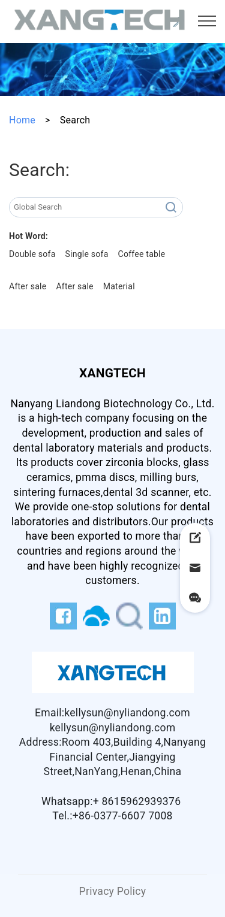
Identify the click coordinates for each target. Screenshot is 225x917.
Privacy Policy (112, 891)
